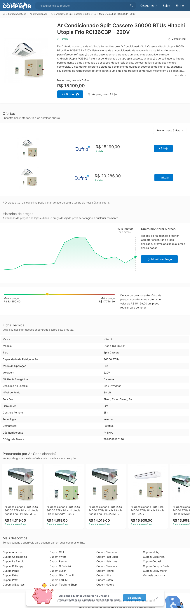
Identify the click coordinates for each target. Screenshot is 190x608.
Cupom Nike (103, 575)
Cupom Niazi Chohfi (62, 575)
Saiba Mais (134, 597)
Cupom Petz (10, 579)
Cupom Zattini (104, 579)
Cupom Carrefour (106, 566)
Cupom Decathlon (154, 556)
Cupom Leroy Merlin (155, 570)
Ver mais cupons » (154, 575)
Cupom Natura (105, 584)
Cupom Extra (10, 575)
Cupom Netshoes (106, 561)
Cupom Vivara (58, 556)
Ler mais (180, 75)
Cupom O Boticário (61, 566)
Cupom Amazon (12, 552)
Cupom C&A (57, 552)
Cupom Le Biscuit (13, 561)
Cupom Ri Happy (13, 566)
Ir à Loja (163, 148)
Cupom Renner (58, 561)
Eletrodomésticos (17, 14)
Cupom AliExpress (14, 584)
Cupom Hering (105, 570)
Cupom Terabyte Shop (63, 584)
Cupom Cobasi (152, 561)
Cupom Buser (58, 570)
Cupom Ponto (11, 570)
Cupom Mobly (151, 552)
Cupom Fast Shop (107, 556)
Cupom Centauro (106, 552)
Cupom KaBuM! (59, 579)
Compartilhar (176, 39)
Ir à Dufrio (70, 94)
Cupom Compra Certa (156, 566)
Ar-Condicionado (38, 14)
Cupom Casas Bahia (15, 556)
